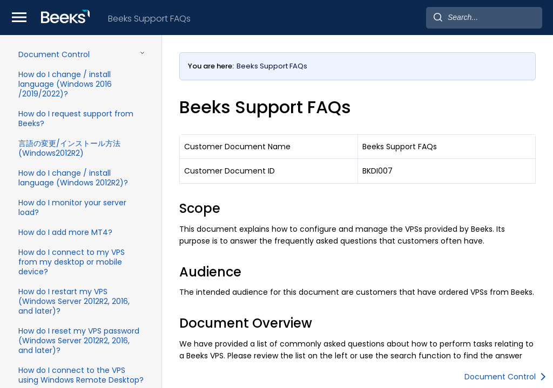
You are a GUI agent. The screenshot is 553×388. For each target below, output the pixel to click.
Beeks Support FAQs (149, 18)
